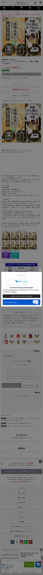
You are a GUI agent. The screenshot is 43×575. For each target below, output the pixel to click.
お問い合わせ (37, 565)
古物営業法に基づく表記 (21, 536)
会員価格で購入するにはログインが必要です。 (15, 78)
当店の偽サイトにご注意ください (11, 550)
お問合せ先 (21, 502)
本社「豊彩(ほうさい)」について (21, 526)
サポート (21, 517)
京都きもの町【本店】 (22, 2)
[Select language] (4, 2)
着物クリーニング (19, 12)
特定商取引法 (28, 565)
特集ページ (21, 507)
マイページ (21, 512)
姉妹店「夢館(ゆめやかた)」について (21, 531)
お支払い (21, 488)
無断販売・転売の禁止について (24, 14)
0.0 (29, 361)
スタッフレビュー (31, 385)
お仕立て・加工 (10, 12)
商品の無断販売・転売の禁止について (12, 555)
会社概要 (21, 521)
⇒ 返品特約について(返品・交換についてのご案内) (17, 101)
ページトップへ (40, 461)
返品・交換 (21, 497)
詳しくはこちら (35, 325)
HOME (3, 12)
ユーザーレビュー (12, 385)
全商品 (8, 415)
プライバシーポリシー (15, 565)
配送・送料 (21, 493)
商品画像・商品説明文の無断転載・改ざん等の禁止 (16, 560)
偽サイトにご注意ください (8, 14)
